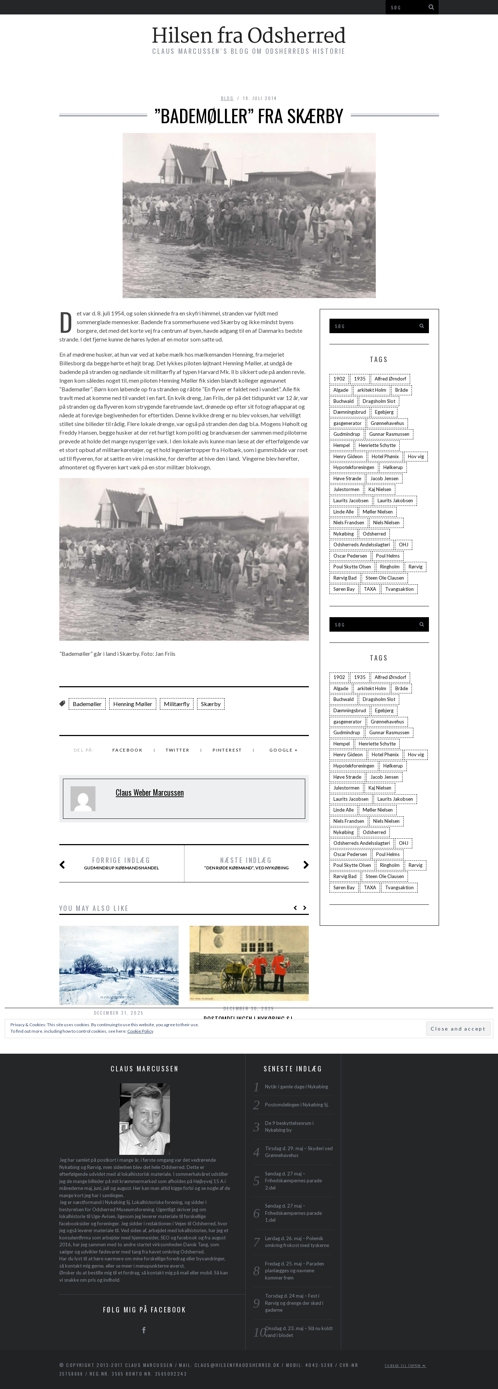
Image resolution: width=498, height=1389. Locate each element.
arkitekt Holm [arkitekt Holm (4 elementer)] (371, 390)
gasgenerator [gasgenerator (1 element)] (347, 423)
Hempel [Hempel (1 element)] (341, 445)
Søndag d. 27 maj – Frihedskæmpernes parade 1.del (293, 1213)
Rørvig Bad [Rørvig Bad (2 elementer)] (345, 578)
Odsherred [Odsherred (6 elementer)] (374, 534)
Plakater (304, 76)
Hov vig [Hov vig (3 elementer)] (416, 456)
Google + (283, 750)
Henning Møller (132, 703)
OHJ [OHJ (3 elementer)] (403, 544)
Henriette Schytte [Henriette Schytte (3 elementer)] (377, 445)
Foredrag (257, 76)
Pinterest (227, 750)
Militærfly (177, 703)
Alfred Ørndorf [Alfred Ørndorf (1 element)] (390, 379)
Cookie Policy (140, 1031)
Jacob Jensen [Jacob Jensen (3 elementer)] (384, 478)
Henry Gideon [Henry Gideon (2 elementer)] (348, 456)
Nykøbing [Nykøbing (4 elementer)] (343, 534)
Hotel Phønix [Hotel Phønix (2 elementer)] (385, 456)
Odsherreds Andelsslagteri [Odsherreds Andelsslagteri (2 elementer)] (361, 544)
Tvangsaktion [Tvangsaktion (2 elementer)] (399, 589)
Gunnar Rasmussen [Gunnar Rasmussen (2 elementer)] (389, 434)
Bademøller (87, 703)
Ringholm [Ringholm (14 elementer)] (390, 566)
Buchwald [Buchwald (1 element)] (343, 401)
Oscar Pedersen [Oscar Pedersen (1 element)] (350, 556)
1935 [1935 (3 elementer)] (360, 379)
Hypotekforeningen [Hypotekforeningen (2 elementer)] (353, 467)
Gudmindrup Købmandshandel (118, 863)
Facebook (127, 750)
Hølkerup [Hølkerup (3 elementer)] (393, 467)
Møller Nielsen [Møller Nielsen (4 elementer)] (378, 512)
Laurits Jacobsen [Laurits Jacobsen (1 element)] (351, 500)
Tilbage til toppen (405, 1365)
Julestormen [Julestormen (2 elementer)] (346, 489)
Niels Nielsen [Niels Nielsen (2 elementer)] (386, 522)
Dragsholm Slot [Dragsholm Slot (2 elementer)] (379, 401)
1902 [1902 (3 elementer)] (339, 379)
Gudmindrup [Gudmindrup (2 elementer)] (346, 434)
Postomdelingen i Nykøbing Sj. (297, 1105)
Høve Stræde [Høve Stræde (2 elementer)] (347, 478)
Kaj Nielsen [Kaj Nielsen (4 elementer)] (380, 489)
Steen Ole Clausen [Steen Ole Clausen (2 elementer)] (385, 578)
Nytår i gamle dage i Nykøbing (296, 1086)
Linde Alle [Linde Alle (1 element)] (343, 512)
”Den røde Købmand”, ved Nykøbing (247, 863)
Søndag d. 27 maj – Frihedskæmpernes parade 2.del (293, 1181)
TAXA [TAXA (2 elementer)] (370, 589)
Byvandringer (201, 76)
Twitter (178, 750)
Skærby (211, 703)
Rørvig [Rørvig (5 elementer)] (415, 566)
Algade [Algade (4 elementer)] (340, 390)
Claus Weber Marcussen (150, 792)
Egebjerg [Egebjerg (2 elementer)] (384, 412)
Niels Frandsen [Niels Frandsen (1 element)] (348, 522)
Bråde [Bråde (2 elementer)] (401, 390)
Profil (346, 76)
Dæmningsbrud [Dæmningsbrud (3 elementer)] (349, 412)
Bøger (152, 76)
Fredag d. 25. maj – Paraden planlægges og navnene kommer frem (294, 1271)
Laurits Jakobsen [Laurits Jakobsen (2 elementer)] (395, 500)
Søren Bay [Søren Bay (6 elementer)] (344, 589)
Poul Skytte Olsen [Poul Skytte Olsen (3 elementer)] (352, 566)
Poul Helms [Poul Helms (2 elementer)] (388, 556)
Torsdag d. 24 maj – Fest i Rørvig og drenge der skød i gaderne (294, 1303)
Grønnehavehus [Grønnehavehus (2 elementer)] (387, 423)
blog (227, 98)
